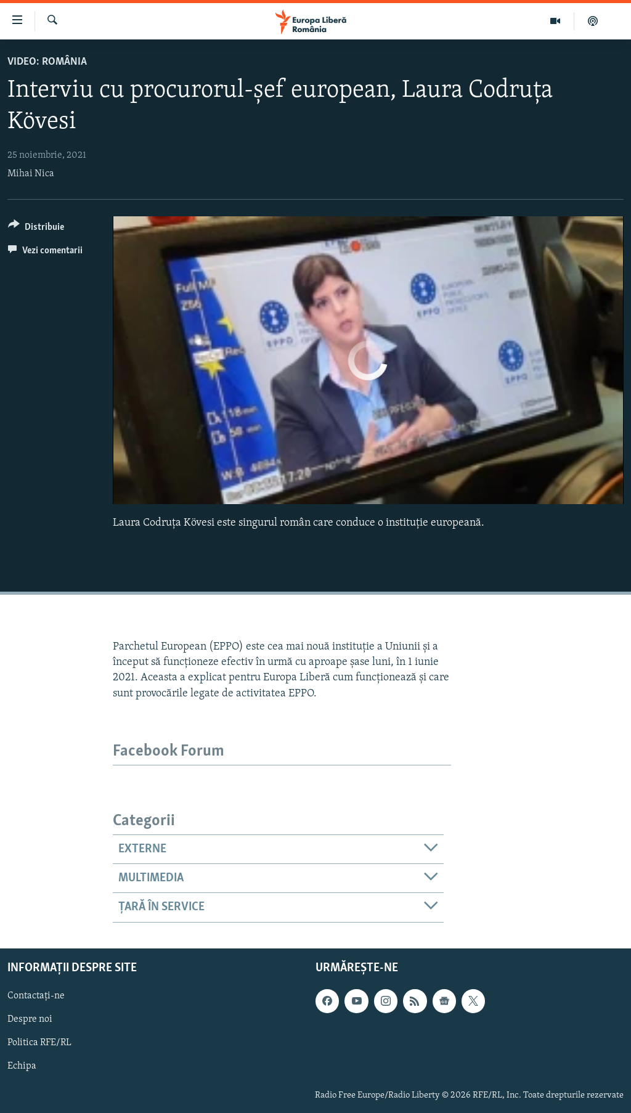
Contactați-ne (36, 996)
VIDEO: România (47, 62)
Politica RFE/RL (39, 1043)
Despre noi (29, 1019)
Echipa (21, 1066)
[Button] (36, 229)
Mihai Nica (30, 174)
